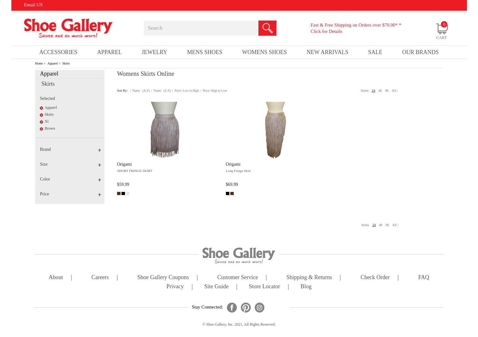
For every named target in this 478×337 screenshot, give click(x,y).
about (56, 277)
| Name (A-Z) (140, 90)
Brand (70, 149)
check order (375, 277)
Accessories (58, 52)
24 (373, 90)
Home (39, 63)
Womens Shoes (264, 52)
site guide (216, 287)
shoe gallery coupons (163, 277)
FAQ (423, 277)
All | (395, 90)
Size (70, 164)
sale (375, 52)
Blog (306, 287)
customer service (237, 277)
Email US (33, 4)
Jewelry (154, 52)
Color (70, 179)
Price (70, 194)
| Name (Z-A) (161, 90)
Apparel (52, 63)
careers (100, 277)
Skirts (66, 63)
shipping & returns (309, 277)
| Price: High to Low (214, 90)
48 (380, 90)
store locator (264, 287)
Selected (47, 98)
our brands (420, 52)
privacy (175, 287)
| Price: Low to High (185, 90)
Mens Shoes (204, 52)
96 (386, 90)
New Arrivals (327, 52)
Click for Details (326, 31)
